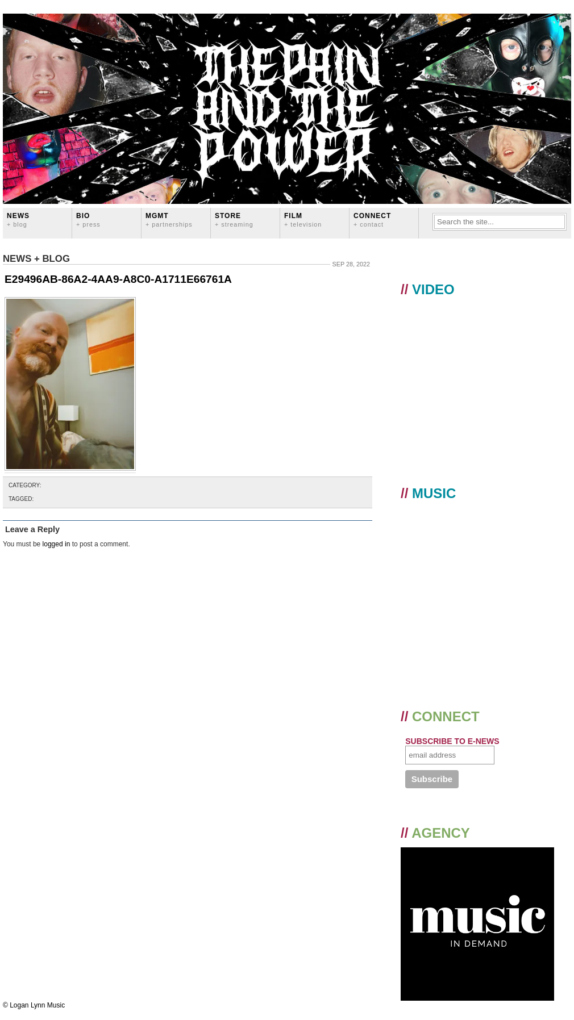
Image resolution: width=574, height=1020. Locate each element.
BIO (88, 219)
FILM (303, 219)
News (18, 219)
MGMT (169, 219)
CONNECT (372, 219)
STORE (234, 219)
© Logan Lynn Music (34, 1005)
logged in (56, 544)
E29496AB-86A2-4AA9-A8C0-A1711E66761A (118, 279)
